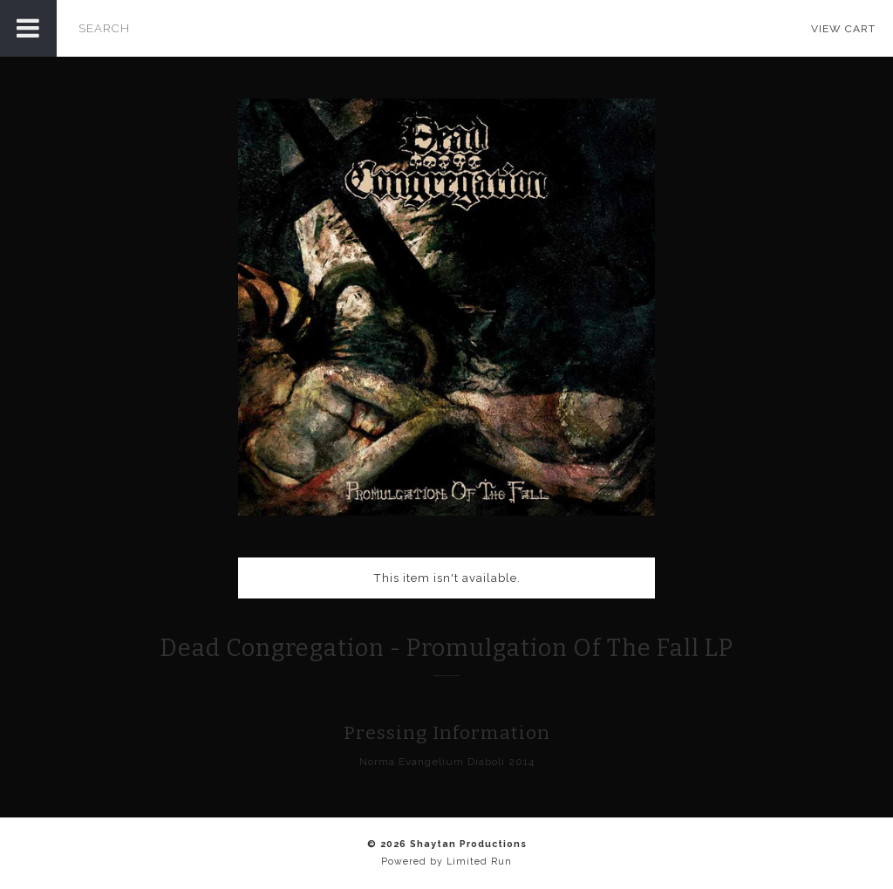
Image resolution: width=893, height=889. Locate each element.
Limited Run (479, 861)
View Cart (843, 29)
